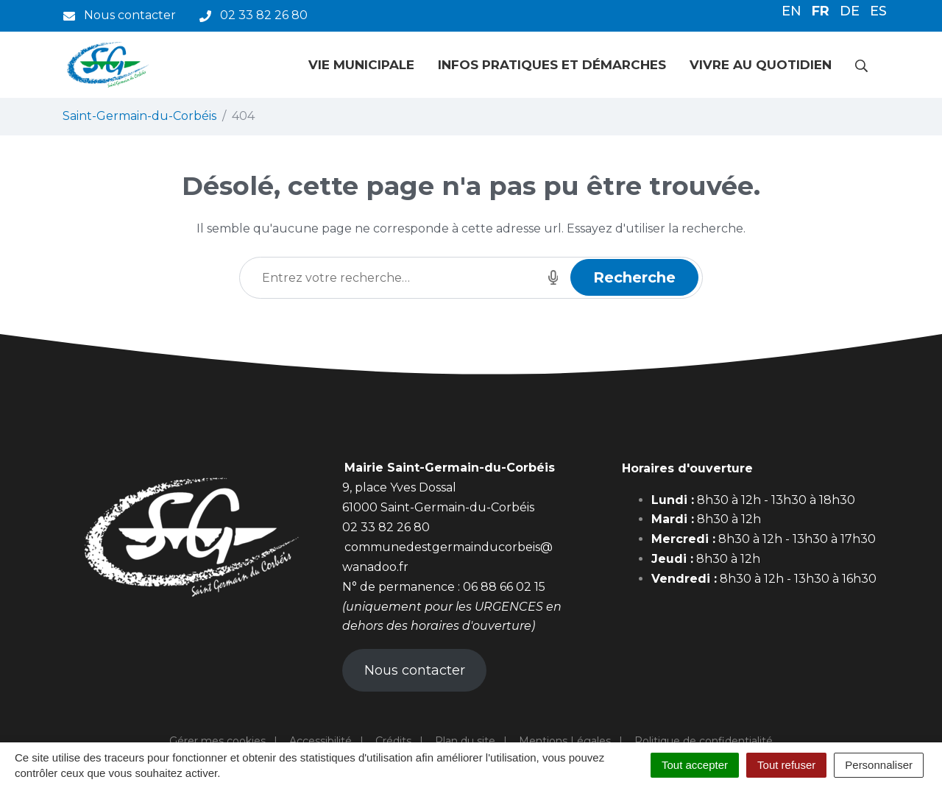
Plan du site (465, 741)
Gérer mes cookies (217, 741)
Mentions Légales (565, 741)
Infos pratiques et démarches (552, 64)
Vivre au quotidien (761, 64)
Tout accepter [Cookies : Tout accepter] (695, 765)
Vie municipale (361, 64)
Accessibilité (320, 741)
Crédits (393, 741)
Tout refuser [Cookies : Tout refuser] (786, 765)
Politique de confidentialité (703, 741)
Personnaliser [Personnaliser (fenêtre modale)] (879, 765)
